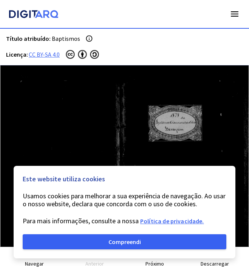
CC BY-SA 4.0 (44, 54)
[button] (35, 260)
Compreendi (124, 242)
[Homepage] (33, 15)
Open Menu (234, 14)
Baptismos (66, 38)
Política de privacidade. (172, 221)
